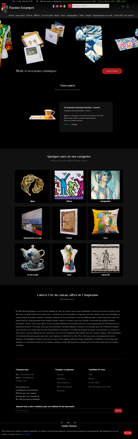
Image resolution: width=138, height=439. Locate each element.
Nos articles (128, 16)
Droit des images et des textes (99, 387)
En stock (60, 375)
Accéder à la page (112, 71)
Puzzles (88, 16)
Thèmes (29, 16)
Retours (91, 379)
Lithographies (72, 16)
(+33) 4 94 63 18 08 (24, 1)
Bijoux (57, 16)
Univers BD (118, 16)
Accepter (127, 433)
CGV (90, 375)
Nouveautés (20, 16)
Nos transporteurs (63, 383)
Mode (81, 16)
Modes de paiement (64, 387)
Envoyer (118, 410)
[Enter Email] (65, 411)
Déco (63, 16)
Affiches (37, 16)
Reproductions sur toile (102, 16)
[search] (90, 6)
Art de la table (47, 16)
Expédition (61, 379)
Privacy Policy (26, 434)
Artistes (11, 16)
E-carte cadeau (94, 383)
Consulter (74, 124)
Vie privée (61, 391)
